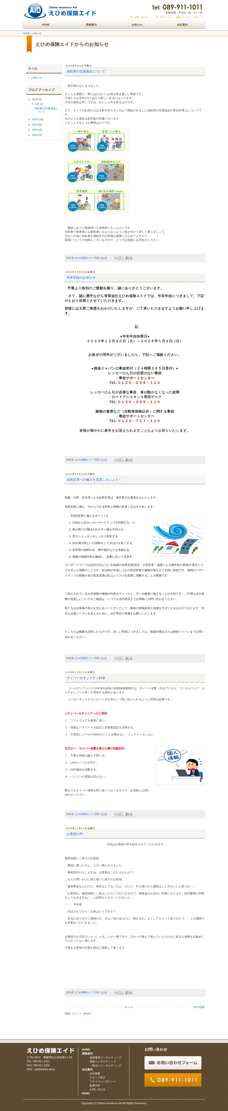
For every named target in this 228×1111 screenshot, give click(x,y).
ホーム (129, 1007)
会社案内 (182, 24)
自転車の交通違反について (86, 71)
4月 (37, 103)
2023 (35, 129)
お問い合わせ (141, 17)
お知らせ (137, 24)
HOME (46, 24)
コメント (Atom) (81, 1013)
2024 (35, 124)
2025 (35, 119)
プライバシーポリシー (103, 1081)
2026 (35, 99)
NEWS (86, 1093)
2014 (35, 134)
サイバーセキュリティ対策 (86, 678)
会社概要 (95, 1073)
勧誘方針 (95, 1085)
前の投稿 (199, 1007)
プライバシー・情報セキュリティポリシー (181, 17)
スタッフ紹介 (98, 1077)
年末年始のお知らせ (81, 277)
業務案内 (91, 24)
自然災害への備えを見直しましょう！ (94, 479)
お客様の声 (75, 834)
